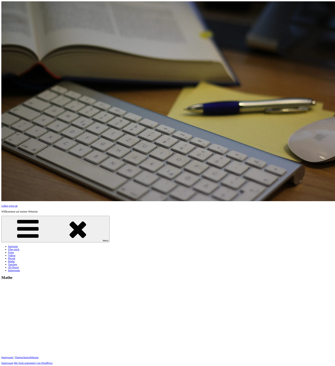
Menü (55, 229)
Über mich (13, 249)
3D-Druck (13, 267)
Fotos (11, 252)
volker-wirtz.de (9, 205)
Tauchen (12, 264)
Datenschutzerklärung (26, 357)
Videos (11, 255)
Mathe (11, 261)
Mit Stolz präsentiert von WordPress (33, 363)
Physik (11, 258)
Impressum (14, 270)
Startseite (13, 246)
